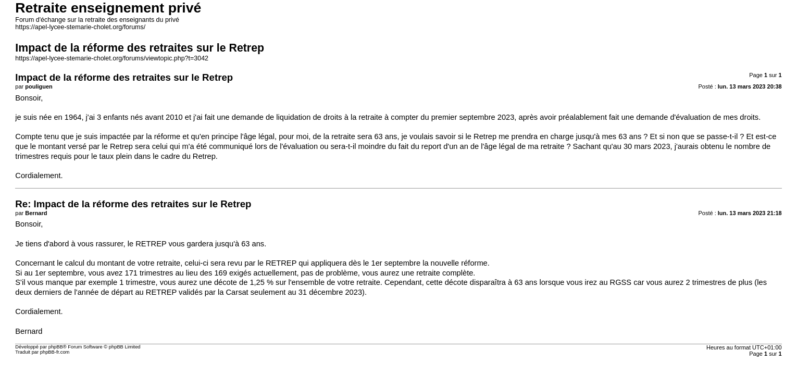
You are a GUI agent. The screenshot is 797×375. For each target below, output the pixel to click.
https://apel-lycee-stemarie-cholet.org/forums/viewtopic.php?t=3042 (111, 58)
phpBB (55, 346)
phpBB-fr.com (55, 352)
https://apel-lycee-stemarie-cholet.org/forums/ (80, 27)
